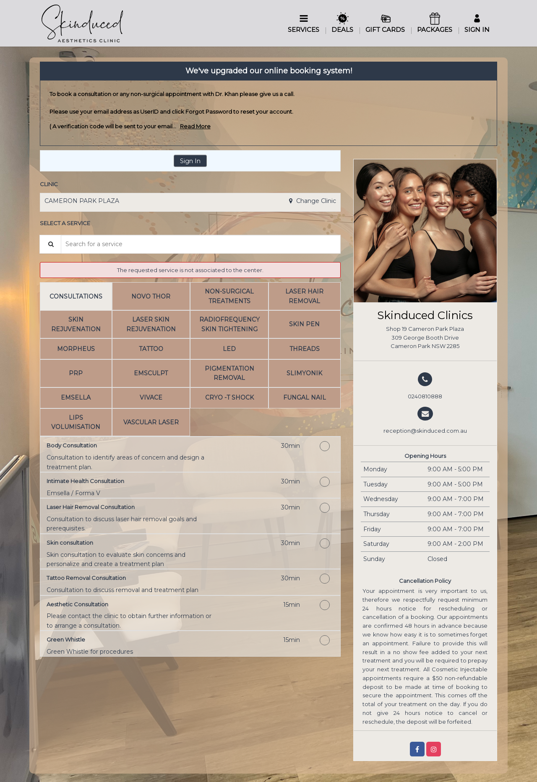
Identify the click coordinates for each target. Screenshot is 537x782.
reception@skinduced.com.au (425, 430)
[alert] (268, 104)
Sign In (190, 161)
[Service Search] (50, 244)
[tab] (76, 296)
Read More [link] (195, 126)
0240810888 (425, 396)
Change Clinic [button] (315, 201)
